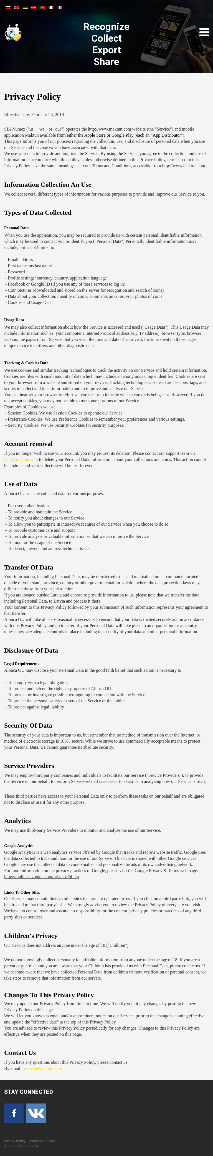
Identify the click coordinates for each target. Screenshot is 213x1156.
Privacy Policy (15, 1141)
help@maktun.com (21, 459)
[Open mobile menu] (204, 32)
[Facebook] (14, 1113)
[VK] (36, 1113)
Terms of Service (41, 1141)
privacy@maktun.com (42, 1068)
